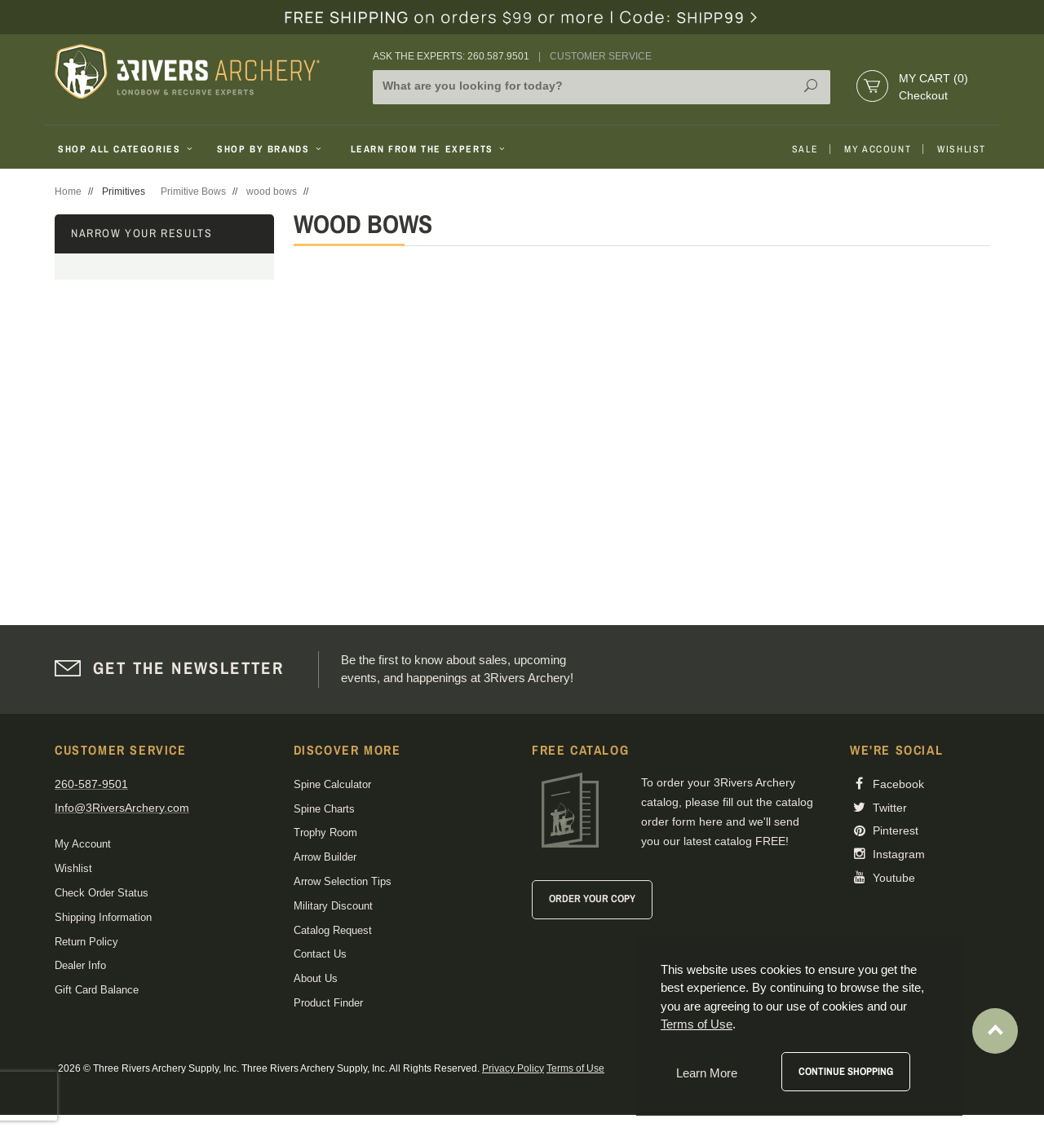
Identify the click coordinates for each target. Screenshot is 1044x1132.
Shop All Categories (127, 149)
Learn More (706, 1073)
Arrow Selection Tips (343, 881)
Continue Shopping (845, 1071)
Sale (805, 149)
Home (68, 191)
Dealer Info (80, 965)
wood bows (271, 191)
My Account (877, 149)
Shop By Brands (271, 149)
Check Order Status (101, 893)
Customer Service (601, 56)
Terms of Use (575, 1068)
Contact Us (320, 954)
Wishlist (961, 149)
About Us (316, 978)
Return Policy (86, 942)
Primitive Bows (193, 191)
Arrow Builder (325, 857)
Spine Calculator (332, 784)
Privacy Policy (513, 1068)
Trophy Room (325, 832)
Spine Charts (324, 809)
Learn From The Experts (429, 149)
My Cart (933, 78)
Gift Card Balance (97, 990)
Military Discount (333, 906)
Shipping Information (103, 917)
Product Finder (328, 1003)
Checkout (923, 95)
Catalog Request (333, 930)
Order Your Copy (592, 898)
